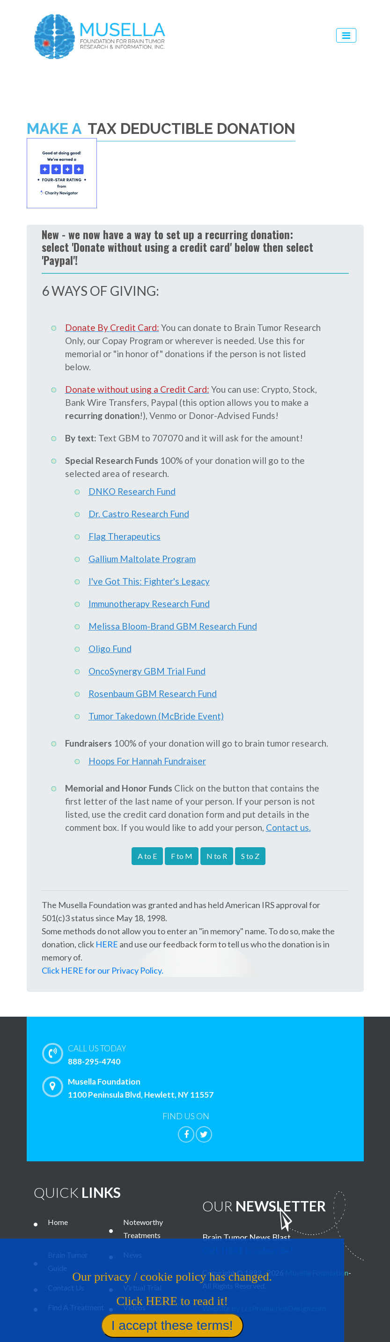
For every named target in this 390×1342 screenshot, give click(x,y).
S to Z (250, 855)
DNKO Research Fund (132, 491)
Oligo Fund (110, 648)
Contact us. (288, 827)
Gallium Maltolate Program (142, 558)
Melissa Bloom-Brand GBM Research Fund (172, 626)
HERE (107, 944)
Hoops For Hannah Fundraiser (147, 760)
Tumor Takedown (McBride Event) (156, 716)
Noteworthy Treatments (143, 1228)
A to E (147, 855)
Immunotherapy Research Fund (149, 603)
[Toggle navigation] (346, 35)
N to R (216, 855)
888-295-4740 (215, 1054)
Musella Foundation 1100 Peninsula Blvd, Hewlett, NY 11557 (130, 1088)
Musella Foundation (316, 1272)
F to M (181, 855)
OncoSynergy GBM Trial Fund (147, 671)
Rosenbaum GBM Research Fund (152, 693)
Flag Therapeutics (124, 536)
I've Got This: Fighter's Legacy (149, 581)
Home (58, 1221)
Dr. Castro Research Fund (138, 513)
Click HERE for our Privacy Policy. (102, 970)
